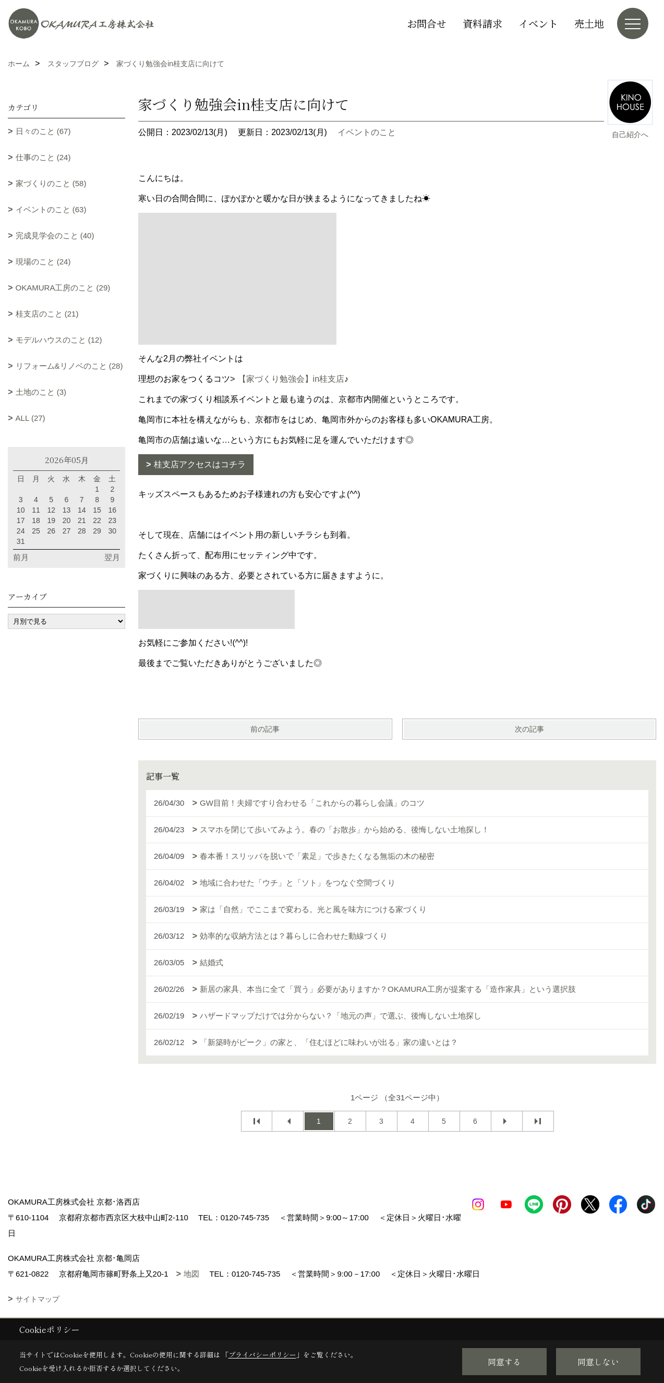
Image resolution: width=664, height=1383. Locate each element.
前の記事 (265, 729)
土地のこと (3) (41, 391)
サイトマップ (37, 1299)
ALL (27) (30, 418)
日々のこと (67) (43, 131)
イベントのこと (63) (51, 209)
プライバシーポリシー (262, 1355)
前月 (21, 557)
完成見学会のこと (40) (55, 235)
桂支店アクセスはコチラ (200, 464)
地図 (191, 1273)
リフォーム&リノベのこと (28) (69, 365)
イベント (538, 23)
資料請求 (482, 23)
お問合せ (426, 23)
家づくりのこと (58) (51, 183)
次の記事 (529, 729)
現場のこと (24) (43, 261)
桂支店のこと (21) (47, 313)
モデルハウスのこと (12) (59, 339)
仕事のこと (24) (43, 157)
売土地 (589, 23)
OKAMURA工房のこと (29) (63, 287)
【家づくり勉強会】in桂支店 (291, 378)
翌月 (112, 557)
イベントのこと (366, 132)
